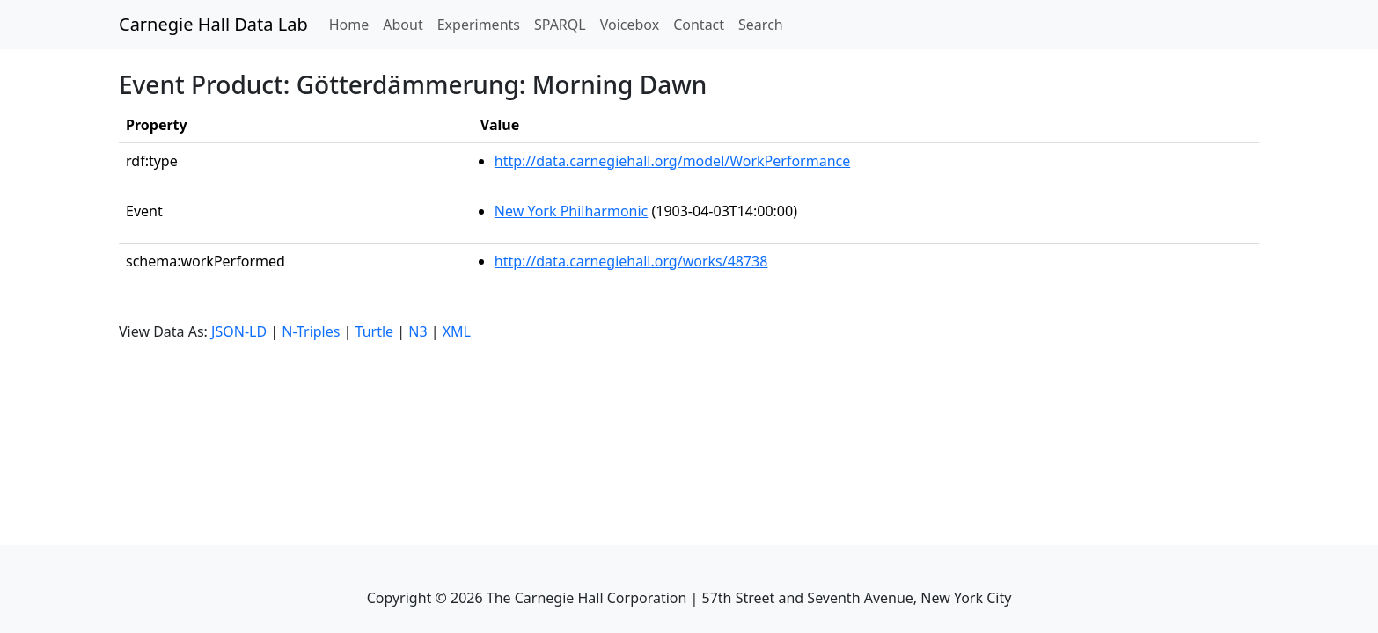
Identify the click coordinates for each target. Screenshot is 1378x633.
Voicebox (629, 24)
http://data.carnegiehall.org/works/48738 (631, 261)
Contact (698, 24)
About (402, 24)
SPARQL (560, 24)
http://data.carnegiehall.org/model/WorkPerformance (672, 161)
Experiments (478, 24)
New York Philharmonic (571, 211)
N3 (417, 331)
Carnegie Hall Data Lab (213, 24)
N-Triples (311, 331)
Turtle (374, 331)
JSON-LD (239, 331)
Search (760, 24)
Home (353, 23)
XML (457, 331)
